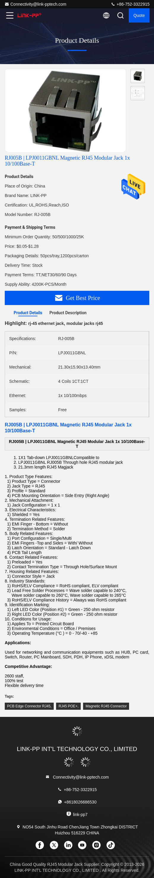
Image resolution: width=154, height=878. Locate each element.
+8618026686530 (77, 801)
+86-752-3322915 (130, 4)
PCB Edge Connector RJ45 (28, 706)
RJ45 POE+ (67, 706)
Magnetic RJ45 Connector (106, 706)
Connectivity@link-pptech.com (35, 4)
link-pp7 (77, 814)
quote (139, 15)
